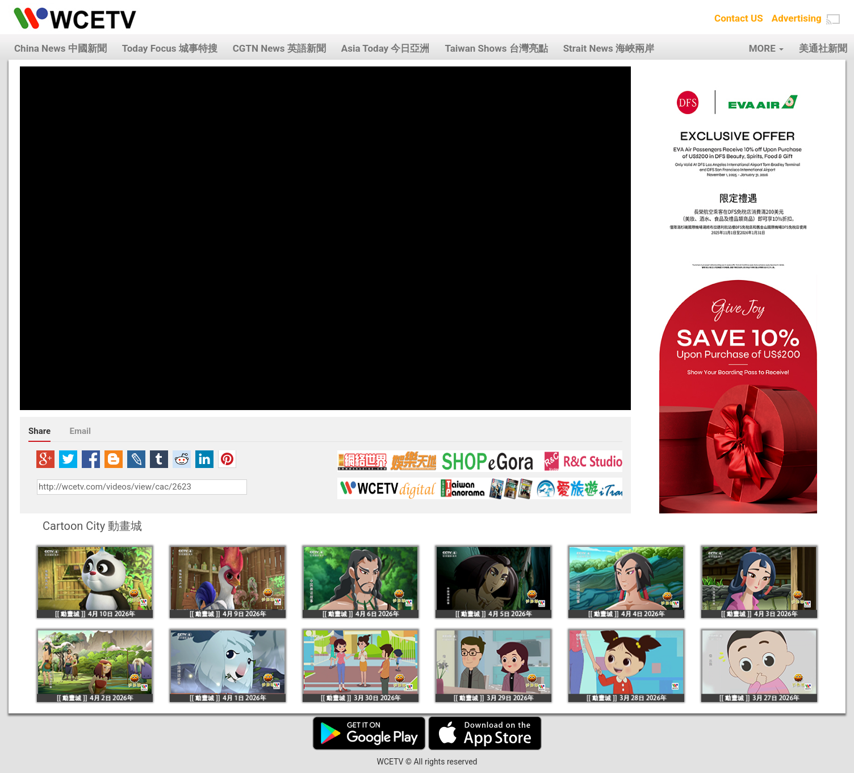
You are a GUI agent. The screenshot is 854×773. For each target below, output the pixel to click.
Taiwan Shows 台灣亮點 (496, 48)
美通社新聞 (823, 48)
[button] (833, 19)
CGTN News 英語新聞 (279, 48)
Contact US (738, 18)
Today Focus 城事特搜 (169, 48)
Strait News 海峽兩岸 (608, 48)
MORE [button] (766, 48)
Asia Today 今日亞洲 (385, 48)
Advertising (797, 18)
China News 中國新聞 (60, 48)
